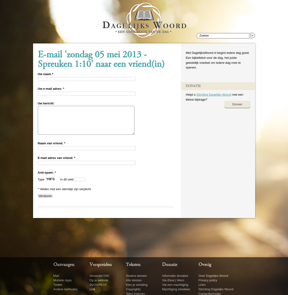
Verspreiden (101, 264)
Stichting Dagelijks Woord (213, 94)
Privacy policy (207, 280)
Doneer (237, 104)
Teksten (133, 264)
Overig (204, 264)
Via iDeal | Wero (173, 280)
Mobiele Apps (62, 280)
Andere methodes (65, 289)
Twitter (57, 284)
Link (92, 289)
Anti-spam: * (47, 178)
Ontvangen (63, 264)
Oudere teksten (136, 276)
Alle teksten (134, 280)
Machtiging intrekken (176, 289)
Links (202, 284)
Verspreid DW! (99, 276)
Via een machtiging (175, 284)
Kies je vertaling (137, 284)
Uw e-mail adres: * (51, 88)
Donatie (169, 264)
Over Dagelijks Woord (213, 276)
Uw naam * (45, 74)
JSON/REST (98, 284)
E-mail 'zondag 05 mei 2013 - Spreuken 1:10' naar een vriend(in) (101, 60)
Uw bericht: (46, 103)
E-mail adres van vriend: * (56, 163)
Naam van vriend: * (51, 149)
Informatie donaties (175, 276)
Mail (56, 276)
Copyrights (133, 289)
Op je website (99, 280)
